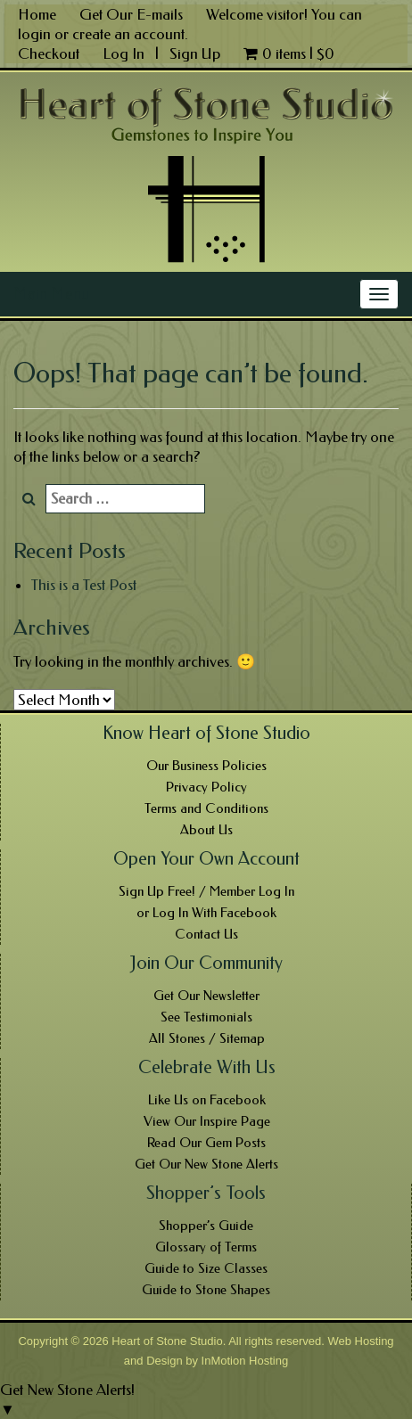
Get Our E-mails (131, 14)
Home (37, 14)
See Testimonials (206, 1017)
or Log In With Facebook (206, 913)
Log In (125, 53)
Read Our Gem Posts (206, 1143)
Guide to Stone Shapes (206, 1290)
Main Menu (51, 294)
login (34, 34)
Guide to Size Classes (206, 1268)
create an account (128, 34)
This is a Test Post (83, 585)
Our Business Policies (206, 766)
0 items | (288, 53)
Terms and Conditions (206, 808)
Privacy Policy (206, 787)
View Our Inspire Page (207, 1121)
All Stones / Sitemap (207, 1038)
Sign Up (194, 53)
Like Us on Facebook (207, 1100)
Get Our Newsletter (206, 996)
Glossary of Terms (206, 1247)
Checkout (48, 53)
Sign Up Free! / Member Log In (206, 891)
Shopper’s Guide (206, 1226)
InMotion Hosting (245, 1360)
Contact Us (206, 934)
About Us (206, 830)
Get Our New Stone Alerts (206, 1164)
